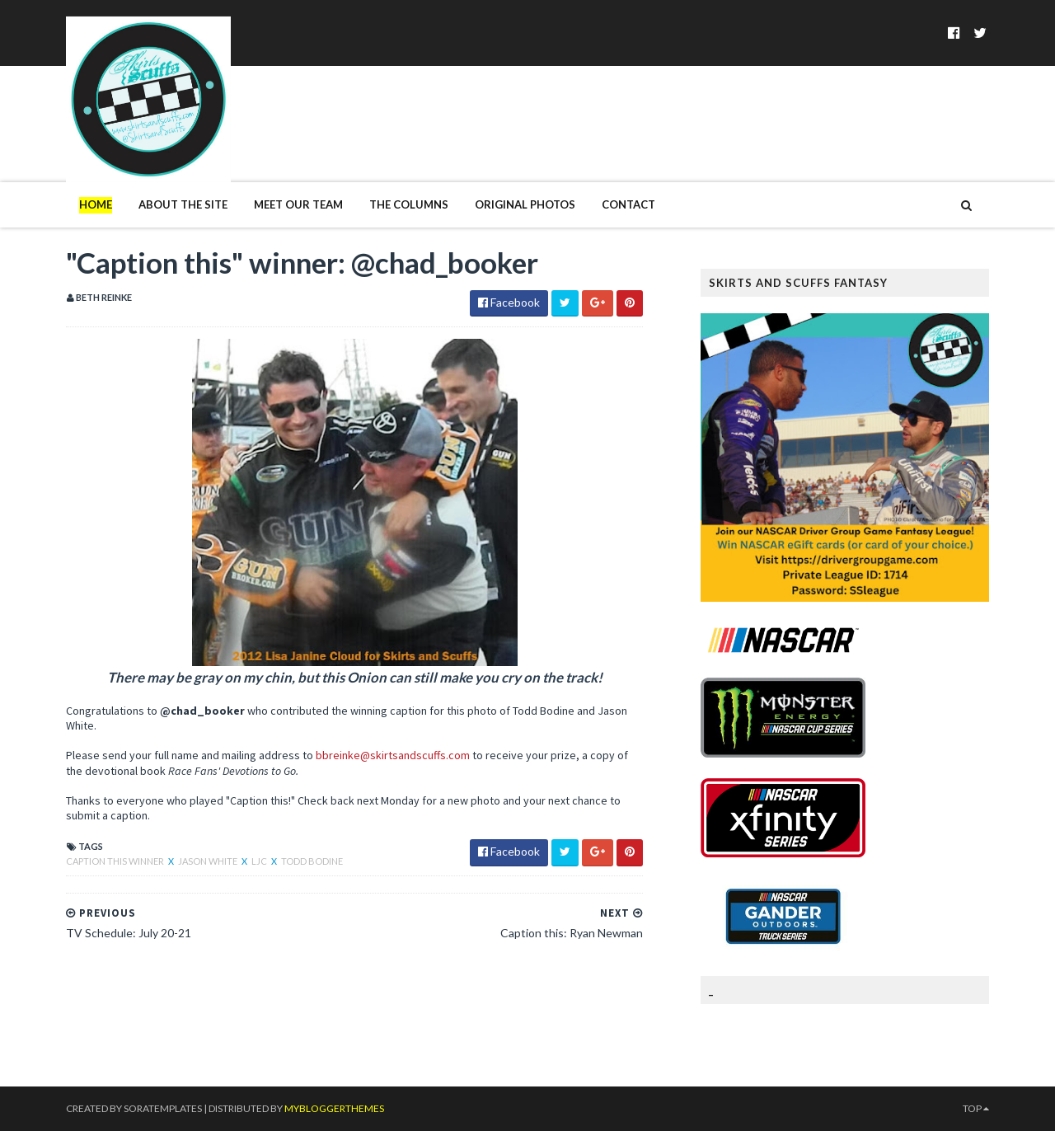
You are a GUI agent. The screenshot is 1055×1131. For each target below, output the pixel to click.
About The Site (182, 204)
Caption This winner (116, 861)
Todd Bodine (312, 861)
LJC (260, 861)
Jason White (208, 861)
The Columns (408, 204)
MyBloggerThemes (334, 1108)
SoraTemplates (163, 1108)
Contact (628, 204)
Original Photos (525, 204)
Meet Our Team (298, 204)
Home (95, 204)
